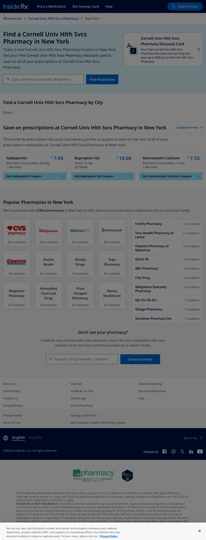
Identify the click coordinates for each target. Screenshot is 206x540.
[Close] (199, 535)
